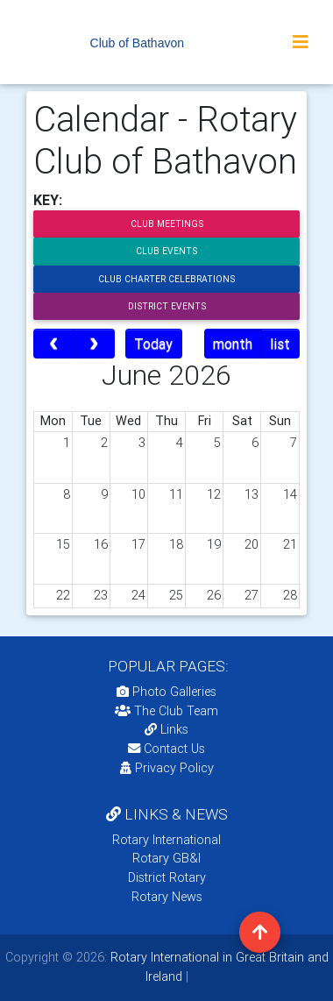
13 (251, 494)
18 (176, 544)
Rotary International (166, 840)
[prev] (53, 344)
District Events (167, 306)
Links (166, 729)
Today (153, 343)
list (280, 343)
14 (290, 494)
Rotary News (166, 897)
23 (101, 595)
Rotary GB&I (166, 858)
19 (214, 544)
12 (214, 494)
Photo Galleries (166, 691)
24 (138, 595)
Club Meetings (167, 224)
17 (138, 544)
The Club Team (166, 711)
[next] (94, 344)
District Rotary (167, 877)
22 (63, 595)
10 (138, 494)
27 (251, 595)
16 (101, 544)
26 (214, 595)
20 (251, 544)
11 (176, 494)
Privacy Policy (167, 768)
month (232, 343)
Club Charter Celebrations (166, 279)
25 (176, 595)
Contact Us (166, 748)
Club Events (166, 251)
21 (290, 544)
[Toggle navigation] (300, 42)
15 (63, 544)
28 (290, 595)
